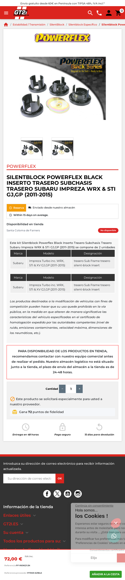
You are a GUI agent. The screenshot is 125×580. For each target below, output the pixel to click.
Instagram (78, 494)
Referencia (10, 565)
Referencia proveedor (15, 573)
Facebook (48, 494)
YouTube (68, 494)
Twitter (58, 494)
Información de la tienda (28, 506)
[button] (116, 523)
